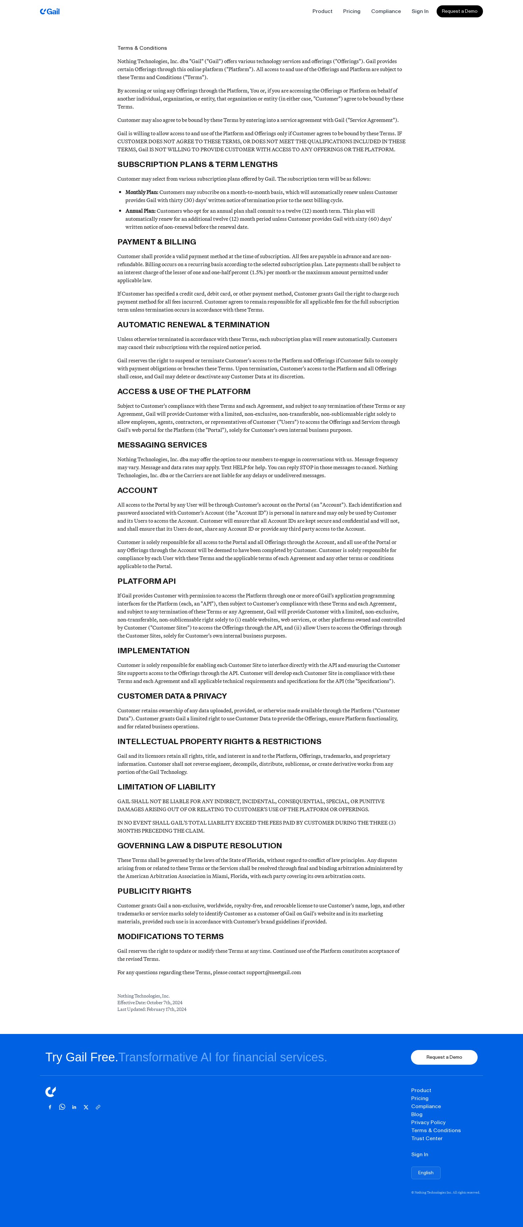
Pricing (352, 11)
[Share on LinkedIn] (74, 1107)
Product (323, 11)
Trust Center (427, 1138)
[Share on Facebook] (50, 1107)
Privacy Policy (428, 1122)
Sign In (420, 11)
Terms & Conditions (436, 1130)
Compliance (386, 11)
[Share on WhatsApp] (62, 1107)
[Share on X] (86, 1107)
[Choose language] (426, 1173)
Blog (417, 1114)
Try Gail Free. (81, 1057)
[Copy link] (98, 1107)
